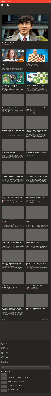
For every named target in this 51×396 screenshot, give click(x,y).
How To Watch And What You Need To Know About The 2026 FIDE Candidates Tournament (37, 175)
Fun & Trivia (4, 354)
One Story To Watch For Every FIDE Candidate (13, 130)
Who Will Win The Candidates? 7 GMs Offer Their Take (36, 153)
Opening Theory (5, 348)
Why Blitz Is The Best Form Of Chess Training (12, 242)
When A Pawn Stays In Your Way (9, 107)
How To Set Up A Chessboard (13, 389)
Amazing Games (5, 352)
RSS (3, 363)
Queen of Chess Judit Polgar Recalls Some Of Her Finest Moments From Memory (36, 264)
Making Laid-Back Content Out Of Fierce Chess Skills (13, 63)
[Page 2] (46, 319)
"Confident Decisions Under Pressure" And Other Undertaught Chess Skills (12, 286)
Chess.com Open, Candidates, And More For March (36, 220)
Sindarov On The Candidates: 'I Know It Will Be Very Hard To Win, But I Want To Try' (37, 131)
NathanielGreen (5, 65)
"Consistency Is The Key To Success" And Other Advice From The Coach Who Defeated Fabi (12, 175)
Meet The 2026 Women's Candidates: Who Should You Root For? (12, 198)
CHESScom (4, 88)
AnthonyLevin (29, 133)
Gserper (4, 44)
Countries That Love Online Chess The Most (16, 381)
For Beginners (4, 343)
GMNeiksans (5, 154)
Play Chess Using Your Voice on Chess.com (36, 85)
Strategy (3, 344)
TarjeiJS (3, 311)
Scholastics (4, 347)
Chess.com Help (5, 357)
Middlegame (4, 349)
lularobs (5, 200)
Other (3, 356)
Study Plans (4, 361)
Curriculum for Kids (5, 362)
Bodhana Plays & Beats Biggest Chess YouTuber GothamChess (35, 286)
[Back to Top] (3, 319)
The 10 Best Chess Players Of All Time (15, 385)
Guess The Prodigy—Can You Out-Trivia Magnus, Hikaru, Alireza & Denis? (11, 264)
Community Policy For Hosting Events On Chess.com (36, 108)
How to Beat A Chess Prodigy (9, 152)
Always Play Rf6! (30, 63)
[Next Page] (47, 319)
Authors (3, 360)
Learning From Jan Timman (32, 242)
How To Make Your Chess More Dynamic (35, 308)
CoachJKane (29, 64)
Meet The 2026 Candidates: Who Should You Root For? (12, 220)
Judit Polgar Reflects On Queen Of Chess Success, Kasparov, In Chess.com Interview (12, 309)
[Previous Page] (43, 319)
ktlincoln (3, 131)
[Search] (25, 367)
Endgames (4, 351)
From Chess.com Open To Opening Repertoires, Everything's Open (10, 86)
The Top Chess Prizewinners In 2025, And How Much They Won (19, 377)
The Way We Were (9, 43)
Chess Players (4, 353)
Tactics (3, 345)
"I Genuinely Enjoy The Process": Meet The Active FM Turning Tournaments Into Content (37, 198)
